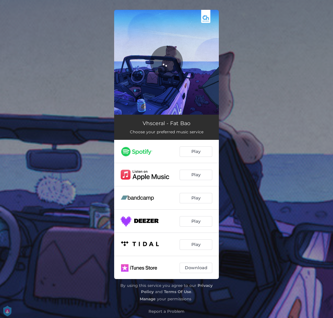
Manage (148, 298)
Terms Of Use (177, 291)
